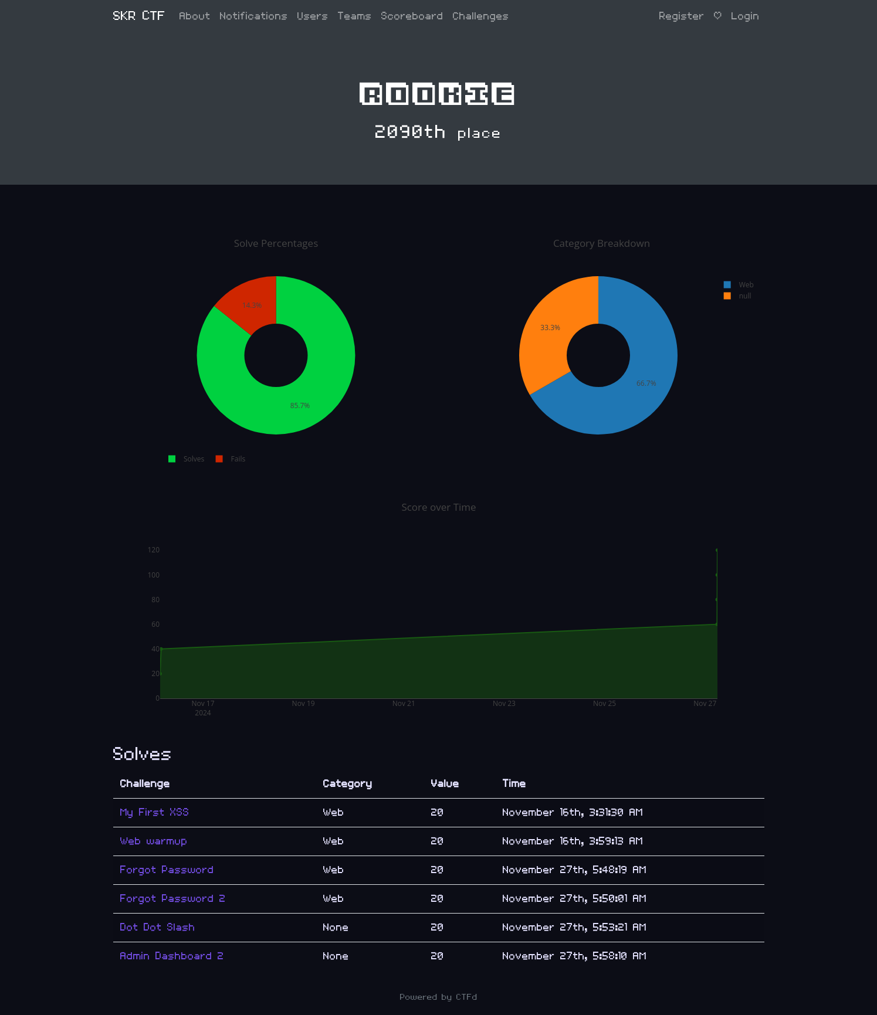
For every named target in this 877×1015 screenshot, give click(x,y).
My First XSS (154, 812)
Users (313, 16)
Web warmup (154, 841)
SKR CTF (139, 16)
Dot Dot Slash (157, 927)
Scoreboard (412, 16)
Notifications (254, 16)
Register (682, 16)
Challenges (481, 16)
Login (746, 16)
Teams (355, 16)
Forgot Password (167, 869)
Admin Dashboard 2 (172, 956)
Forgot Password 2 (173, 898)
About (195, 16)
